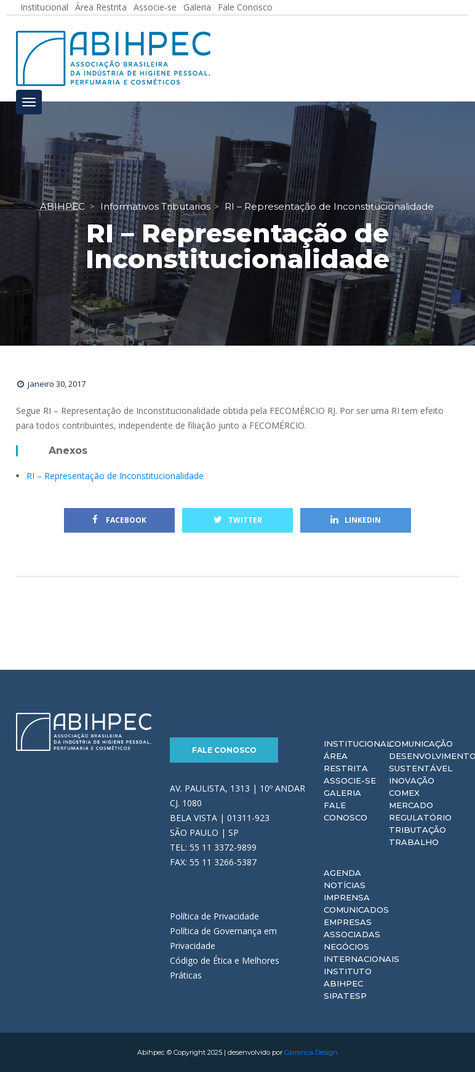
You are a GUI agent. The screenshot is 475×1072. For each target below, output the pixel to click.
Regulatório (420, 817)
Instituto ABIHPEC (348, 977)
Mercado (411, 805)
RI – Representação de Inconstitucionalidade (115, 476)
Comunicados (356, 910)
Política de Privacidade (214, 916)
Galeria (342, 793)
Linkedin (355, 520)
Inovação (411, 780)
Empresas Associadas (352, 928)
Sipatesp (345, 996)
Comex (404, 793)
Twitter (238, 520)
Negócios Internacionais (361, 953)
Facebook (119, 520)
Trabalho (414, 842)
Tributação (417, 830)
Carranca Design (311, 1052)
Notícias (344, 885)
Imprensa (347, 897)
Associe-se (350, 780)
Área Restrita (346, 762)
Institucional (357, 743)
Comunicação (421, 743)
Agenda (342, 873)
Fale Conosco (224, 750)
